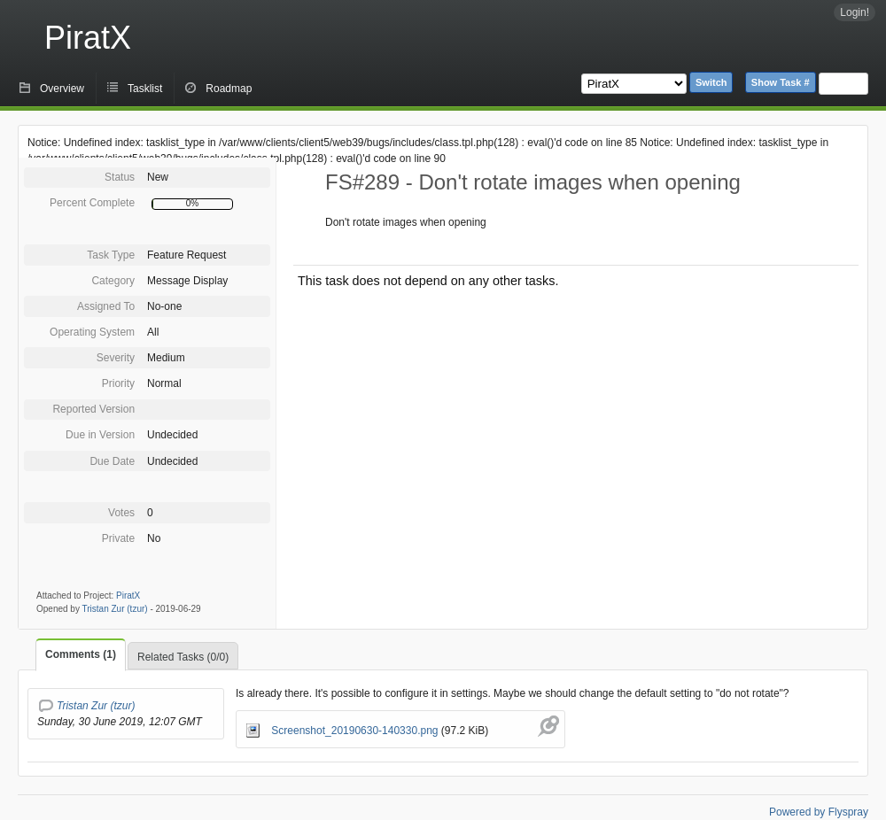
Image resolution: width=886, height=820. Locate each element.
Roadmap (229, 88)
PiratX (87, 37)
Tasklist (145, 88)
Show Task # (780, 82)
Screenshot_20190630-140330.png (343, 730)
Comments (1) (80, 654)
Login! (854, 12)
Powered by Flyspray (818, 812)
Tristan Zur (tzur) (115, 609)
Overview (62, 88)
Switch (711, 82)
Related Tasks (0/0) (183, 657)
